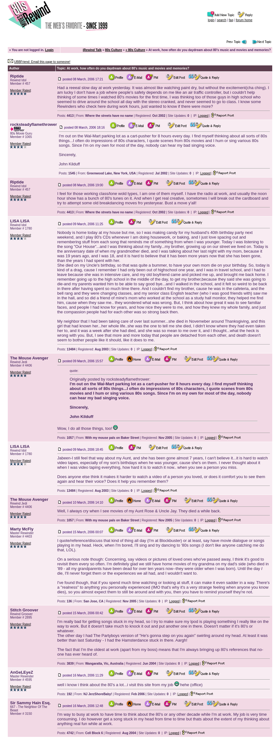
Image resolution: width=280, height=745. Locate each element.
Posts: (65, 115)
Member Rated (20, 90)
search (221, 20)
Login (49, 50)
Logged (203, 115)
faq (231, 20)
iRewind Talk (92, 50)
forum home (244, 20)
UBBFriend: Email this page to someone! (42, 62)
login (211, 20)
